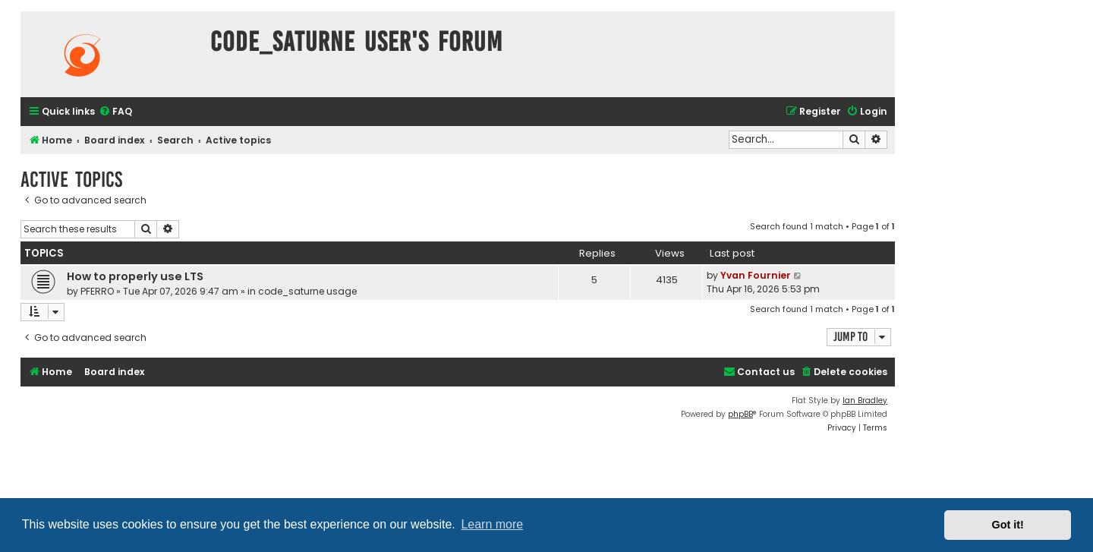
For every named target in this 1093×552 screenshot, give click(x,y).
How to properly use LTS (135, 276)
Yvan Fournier (755, 275)
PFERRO (97, 291)
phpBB (740, 414)
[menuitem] (115, 112)
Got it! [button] (1008, 525)
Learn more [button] (492, 524)
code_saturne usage (307, 291)
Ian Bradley (865, 400)
